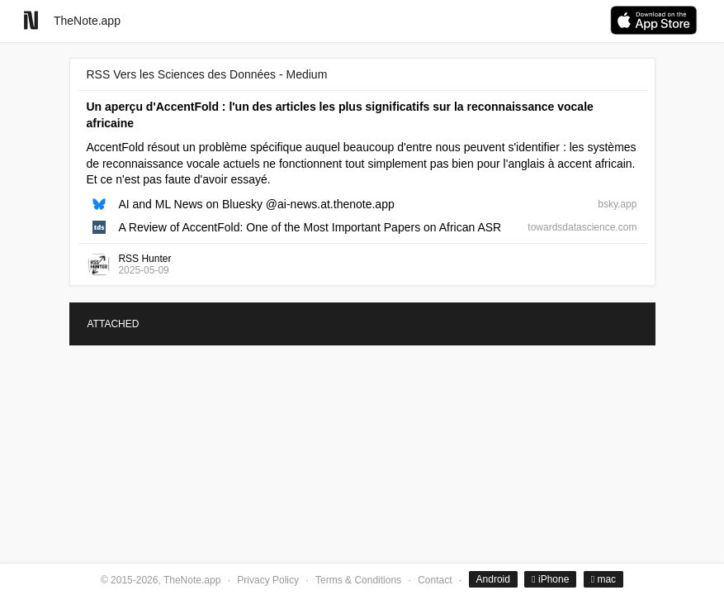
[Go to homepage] (31, 20)
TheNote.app (87, 20)
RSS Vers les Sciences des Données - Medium (207, 74)
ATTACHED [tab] (114, 324)
